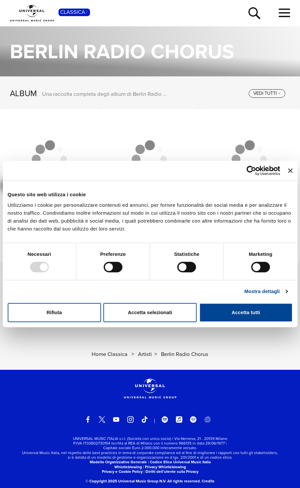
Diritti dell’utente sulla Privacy (172, 471)
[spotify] (165, 419)
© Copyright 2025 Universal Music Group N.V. (125, 481)
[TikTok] (144, 419)
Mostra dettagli (262, 291)
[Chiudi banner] (290, 170)
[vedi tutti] (267, 93)
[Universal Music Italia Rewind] (207, 419)
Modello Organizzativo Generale (118, 462)
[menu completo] (284, 13)
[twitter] (102, 419)
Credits (208, 481)
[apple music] (179, 419)
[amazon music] (193, 419)
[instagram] (130, 419)
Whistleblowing (128, 467)
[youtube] (116, 419)
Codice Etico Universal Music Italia (180, 462)
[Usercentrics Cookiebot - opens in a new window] (251, 171)
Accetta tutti (246, 312)
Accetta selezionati (150, 312)
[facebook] (88, 419)
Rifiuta (54, 312)
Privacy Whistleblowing (165, 467)
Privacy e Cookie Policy (122, 471)
